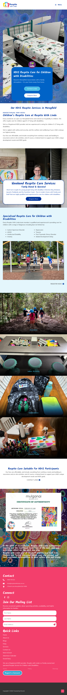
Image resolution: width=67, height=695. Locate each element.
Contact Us (6, 650)
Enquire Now (32, 94)
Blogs (5, 641)
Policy (30, 669)
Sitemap (55, 669)
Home (5, 635)
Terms (5, 669)
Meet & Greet (7, 653)
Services (5, 647)
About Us (6, 638)
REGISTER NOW (57, 284)
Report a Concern (9, 672)
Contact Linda (32, 88)
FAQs (4, 644)
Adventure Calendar (9, 656)
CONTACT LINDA (32, 480)
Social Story (7, 659)
